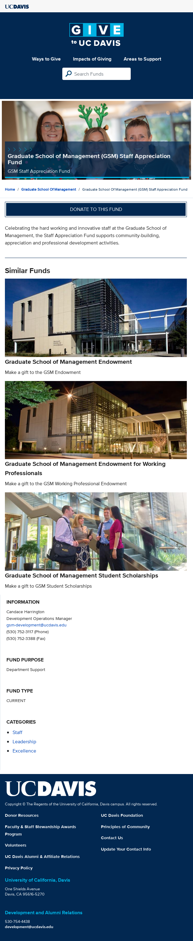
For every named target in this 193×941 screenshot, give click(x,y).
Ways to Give (46, 58)
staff (17, 732)
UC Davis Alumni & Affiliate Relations (42, 856)
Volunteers (15, 845)
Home (10, 189)
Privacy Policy (19, 868)
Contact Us (112, 838)
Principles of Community (125, 827)
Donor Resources (22, 815)
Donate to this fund (96, 209)
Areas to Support (142, 58)
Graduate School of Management (48, 189)
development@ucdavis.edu (29, 927)
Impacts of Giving (92, 58)
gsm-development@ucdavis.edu (36, 624)
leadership (24, 741)
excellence (24, 750)
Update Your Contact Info (126, 849)
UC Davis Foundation (122, 815)
